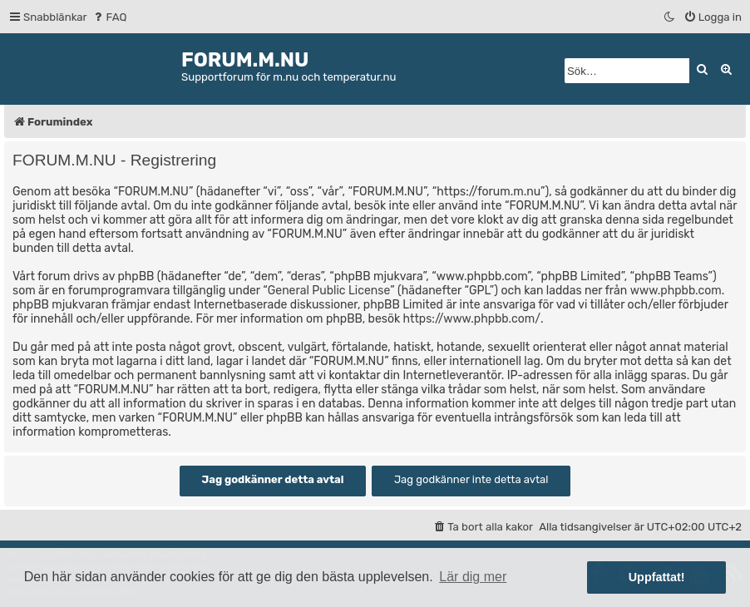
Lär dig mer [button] (472, 577)
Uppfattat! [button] (657, 577)
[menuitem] (109, 17)
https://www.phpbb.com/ (471, 319)
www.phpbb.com (676, 291)
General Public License (329, 291)
